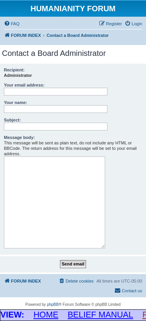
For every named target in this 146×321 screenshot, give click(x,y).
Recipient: (14, 70)
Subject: (12, 120)
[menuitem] (11, 23)
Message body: (19, 137)
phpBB (53, 304)
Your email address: (24, 85)
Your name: (15, 102)
